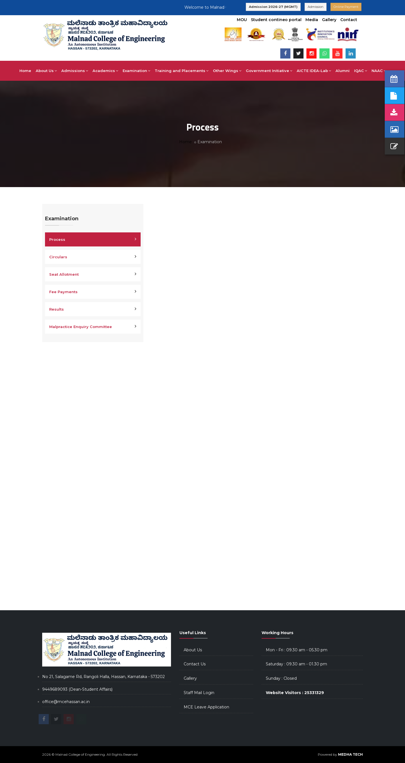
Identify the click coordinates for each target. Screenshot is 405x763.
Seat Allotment (64, 274)
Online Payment (346, 7)
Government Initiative (269, 70)
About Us (46, 70)
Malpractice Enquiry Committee (80, 326)
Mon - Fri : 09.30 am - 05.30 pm (296, 649)
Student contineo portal (276, 19)
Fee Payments (63, 292)
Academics (105, 70)
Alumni (343, 70)
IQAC (360, 70)
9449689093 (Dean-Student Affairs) (77, 689)
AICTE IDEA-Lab (314, 70)
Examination (136, 70)
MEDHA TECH (350, 754)
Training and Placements (181, 70)
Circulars (58, 257)
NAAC (379, 70)
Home (25, 70)
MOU (242, 19)
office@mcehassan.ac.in (66, 701)
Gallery (329, 19)
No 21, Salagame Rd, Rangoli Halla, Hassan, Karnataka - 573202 (103, 676)
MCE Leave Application (206, 707)
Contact (348, 19)
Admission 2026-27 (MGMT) (273, 7)
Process (57, 239)
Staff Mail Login (199, 692)
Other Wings (227, 70)
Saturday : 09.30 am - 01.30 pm (296, 663)
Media (311, 19)
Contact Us (195, 663)
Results (56, 309)
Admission (315, 7)
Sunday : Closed (281, 678)
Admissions (74, 70)
